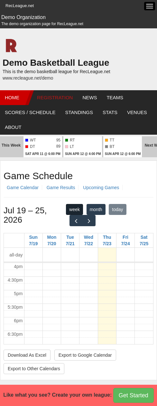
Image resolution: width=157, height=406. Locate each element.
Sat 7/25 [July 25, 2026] (144, 240)
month (96, 209)
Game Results (61, 187)
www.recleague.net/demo (28, 78)
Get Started (133, 395)
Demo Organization (23, 17)
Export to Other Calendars (34, 368)
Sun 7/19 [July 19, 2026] (33, 240)
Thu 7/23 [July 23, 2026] (107, 240)
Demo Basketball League (56, 63)
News (89, 97)
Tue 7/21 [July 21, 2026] (70, 240)
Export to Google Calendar (85, 355)
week (74, 209)
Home (12, 97)
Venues (137, 112)
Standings (79, 112)
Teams (114, 97)
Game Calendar (23, 187)
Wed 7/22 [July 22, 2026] (88, 240)
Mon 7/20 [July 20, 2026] (52, 240)
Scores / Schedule (30, 112)
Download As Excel (27, 355)
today (117, 209)
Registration (55, 97)
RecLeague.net (19, 5)
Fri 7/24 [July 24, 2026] (125, 240)
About (13, 127)
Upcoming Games (101, 187)
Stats (110, 112)
